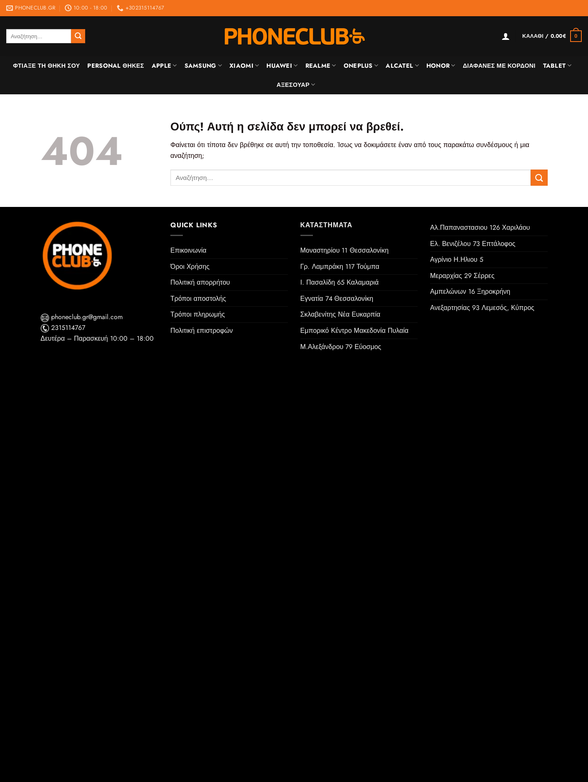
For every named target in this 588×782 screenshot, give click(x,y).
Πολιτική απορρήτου (200, 282)
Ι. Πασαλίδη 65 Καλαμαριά (339, 282)
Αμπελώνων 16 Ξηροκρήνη (470, 291)
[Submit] (78, 36)
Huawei (282, 65)
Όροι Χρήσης (189, 266)
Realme (320, 65)
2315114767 (63, 327)
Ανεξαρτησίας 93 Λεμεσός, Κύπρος (482, 307)
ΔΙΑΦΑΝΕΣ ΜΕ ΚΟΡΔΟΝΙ (499, 65)
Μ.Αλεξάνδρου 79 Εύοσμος (340, 347)
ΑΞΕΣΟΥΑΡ (296, 85)
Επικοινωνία (188, 250)
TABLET (557, 65)
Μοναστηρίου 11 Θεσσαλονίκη (344, 250)
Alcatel (402, 65)
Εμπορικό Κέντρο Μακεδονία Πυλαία (354, 330)
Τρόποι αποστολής (198, 298)
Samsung (203, 65)
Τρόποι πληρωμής (197, 314)
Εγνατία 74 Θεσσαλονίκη (337, 298)
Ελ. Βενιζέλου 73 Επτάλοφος (472, 243)
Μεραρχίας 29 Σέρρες (462, 275)
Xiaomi (244, 65)
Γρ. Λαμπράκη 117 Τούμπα (339, 266)
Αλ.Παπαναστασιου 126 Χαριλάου (480, 227)
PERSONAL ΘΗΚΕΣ (115, 65)
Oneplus (361, 65)
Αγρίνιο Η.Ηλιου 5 (456, 259)
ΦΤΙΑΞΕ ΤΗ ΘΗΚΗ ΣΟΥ (46, 65)
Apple (164, 65)
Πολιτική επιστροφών (201, 330)
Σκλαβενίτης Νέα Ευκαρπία (340, 314)
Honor (440, 65)
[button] (506, 36)
